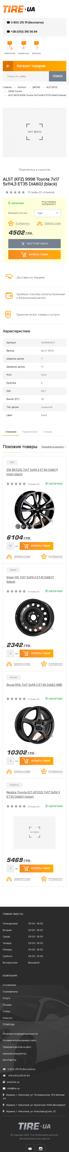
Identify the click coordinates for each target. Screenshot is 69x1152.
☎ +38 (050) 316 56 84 (21, 32)
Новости (7, 1018)
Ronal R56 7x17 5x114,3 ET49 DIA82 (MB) (34, 685)
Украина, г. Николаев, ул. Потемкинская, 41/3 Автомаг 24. (34, 1096)
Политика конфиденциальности (20, 1033)
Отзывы (47, 432)
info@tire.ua (11, 1088)
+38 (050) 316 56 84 (16, 1075)
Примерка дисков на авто (17, 1047)
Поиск (58, 76)
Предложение (30, 432)
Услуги (6, 998)
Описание (11, 432)
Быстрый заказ (34, 243)
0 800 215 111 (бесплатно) (19, 1069)
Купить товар (34, 254)
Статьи (6, 1011)
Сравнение (9, 50)
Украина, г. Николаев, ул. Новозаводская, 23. (29, 1111)
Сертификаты (10, 991)
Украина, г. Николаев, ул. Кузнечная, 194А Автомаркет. (34, 1105)
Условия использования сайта (19, 1040)
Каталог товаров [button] (24, 66)
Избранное (23, 50)
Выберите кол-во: (18, 213)
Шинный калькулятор (14, 1053)
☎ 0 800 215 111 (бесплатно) (25, 22)
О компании (9, 985)
